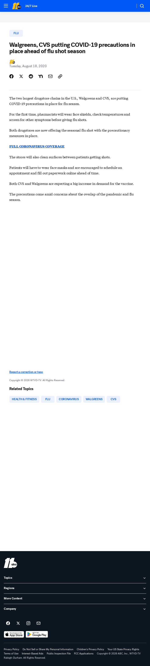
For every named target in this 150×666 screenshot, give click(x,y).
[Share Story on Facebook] (11, 76)
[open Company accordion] (75, 609)
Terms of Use (11, 653)
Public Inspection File (59, 653)
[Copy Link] (60, 76)
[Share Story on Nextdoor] (40, 76)
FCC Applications (84, 653)
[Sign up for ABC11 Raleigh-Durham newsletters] (38, 623)
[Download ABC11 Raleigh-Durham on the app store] (14, 634)
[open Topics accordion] (75, 578)
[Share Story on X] (21, 76)
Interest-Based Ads (32, 653)
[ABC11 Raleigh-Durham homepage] (16, 6)
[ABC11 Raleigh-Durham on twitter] (18, 623)
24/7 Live (31, 6)
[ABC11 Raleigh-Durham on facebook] (8, 623)
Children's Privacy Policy (90, 649)
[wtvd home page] (10, 563)
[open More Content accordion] (75, 598)
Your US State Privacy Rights (123, 649)
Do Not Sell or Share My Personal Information (48, 649)
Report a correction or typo (26, 372)
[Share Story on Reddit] (30, 76)
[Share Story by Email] (50, 76)
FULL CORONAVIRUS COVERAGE (37, 146)
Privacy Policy (11, 649)
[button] (5, 5)
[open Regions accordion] (75, 588)
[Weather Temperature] (129, 6)
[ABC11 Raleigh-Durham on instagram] (28, 623)
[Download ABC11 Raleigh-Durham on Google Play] (37, 634)
